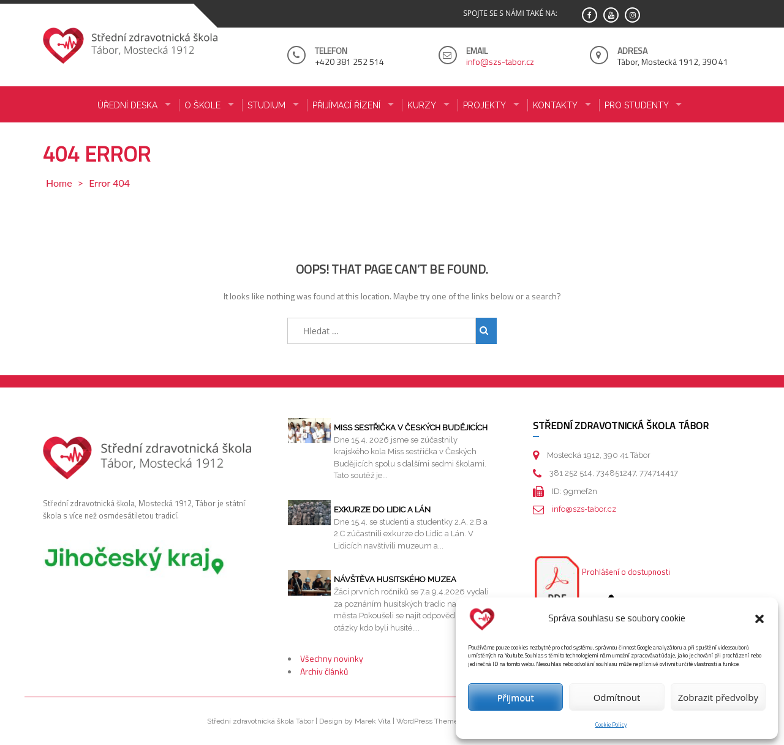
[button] (759, 619)
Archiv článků (324, 671)
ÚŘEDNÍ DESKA (127, 105)
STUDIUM (266, 105)
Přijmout (515, 697)
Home (59, 183)
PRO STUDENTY (637, 105)
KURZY (421, 105)
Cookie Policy (611, 724)
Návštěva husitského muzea (395, 579)
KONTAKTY (555, 105)
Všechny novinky (331, 658)
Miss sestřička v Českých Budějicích (411, 427)
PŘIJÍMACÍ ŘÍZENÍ (346, 105)
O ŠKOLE (202, 105)
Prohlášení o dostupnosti (626, 572)
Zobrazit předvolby (718, 697)
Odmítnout (617, 697)
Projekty (484, 105)
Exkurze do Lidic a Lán (382, 509)
